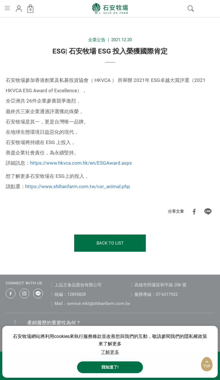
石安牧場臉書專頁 (10, 293)
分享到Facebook (194, 211)
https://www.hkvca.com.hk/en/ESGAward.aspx (81, 163)
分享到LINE (208, 211)
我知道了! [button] (110, 367)
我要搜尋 (191, 9)
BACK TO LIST (110, 243)
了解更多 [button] (110, 352)
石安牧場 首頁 (110, 8)
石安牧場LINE (38, 293)
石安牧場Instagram (24, 293)
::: (1, 22)
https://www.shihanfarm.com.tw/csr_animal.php (77, 186)
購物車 (31, 10)
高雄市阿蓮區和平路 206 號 (160, 285)
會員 (19, 9)
